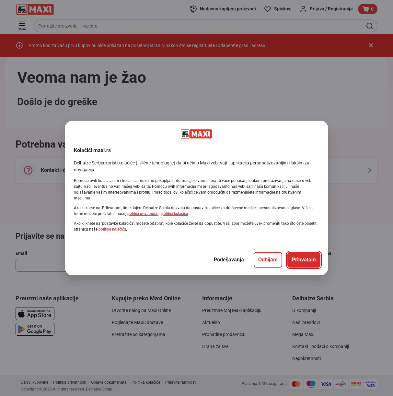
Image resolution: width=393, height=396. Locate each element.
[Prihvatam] (303, 260)
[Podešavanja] (229, 260)
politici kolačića (174, 213)
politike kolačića (112, 229)
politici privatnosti (142, 213)
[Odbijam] (268, 260)
